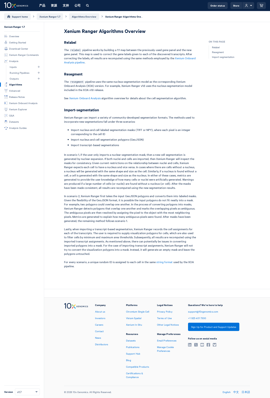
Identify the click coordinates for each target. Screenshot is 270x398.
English (227, 392)
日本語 (246, 392)
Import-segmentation (223, 57)
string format (164, 262)
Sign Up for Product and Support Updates (213, 327)
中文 (236, 392)
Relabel (216, 47)
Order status (217, 5)
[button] (39, 67)
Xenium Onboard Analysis (85, 98)
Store (236, 5)
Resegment (218, 52)
